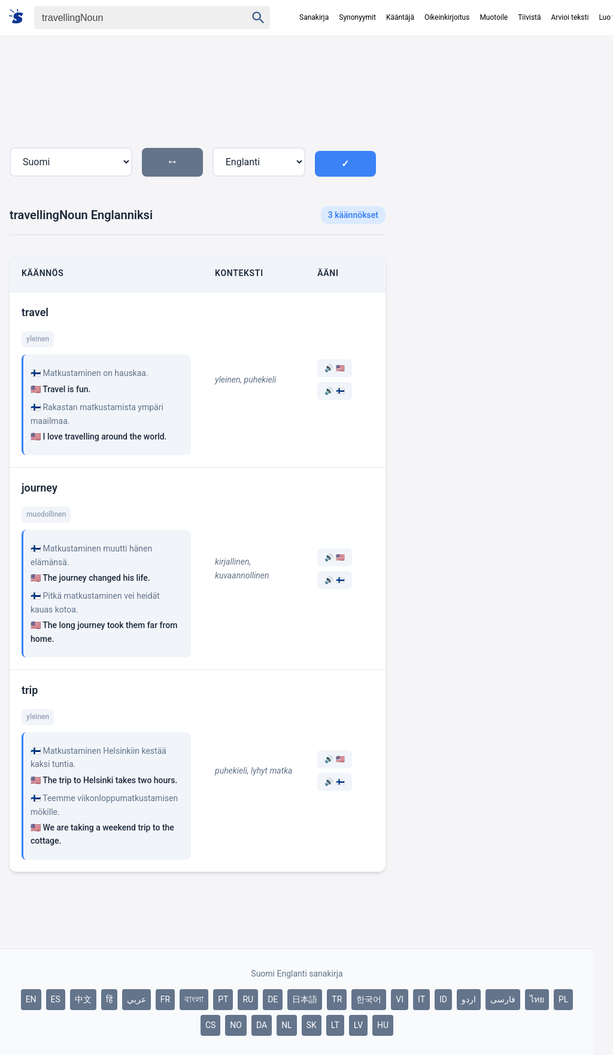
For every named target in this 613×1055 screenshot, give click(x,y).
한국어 (368, 999)
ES (55, 999)
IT (421, 999)
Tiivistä (529, 17)
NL (286, 1025)
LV (358, 1025)
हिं (109, 999)
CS (210, 1025)
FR (165, 999)
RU (247, 999)
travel (35, 312)
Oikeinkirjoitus (446, 17)
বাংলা (194, 999)
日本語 (304, 999)
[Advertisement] (494, 149)
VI (399, 999)
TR (337, 999)
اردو (469, 999)
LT (335, 1025)
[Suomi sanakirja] (20, 17)
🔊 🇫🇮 (334, 391)
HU (383, 1025)
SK (311, 1025)
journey (39, 487)
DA (261, 1025)
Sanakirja (314, 17)
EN (31, 999)
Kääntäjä (400, 17)
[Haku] (130, 18)
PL (563, 999)
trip (30, 690)
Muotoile (494, 17)
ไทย (537, 999)
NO (236, 1025)
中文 (83, 999)
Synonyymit (357, 17)
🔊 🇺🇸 (334, 368)
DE (273, 999)
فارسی (502, 999)
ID (443, 999)
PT (223, 999)
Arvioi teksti (570, 17)
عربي (136, 999)
